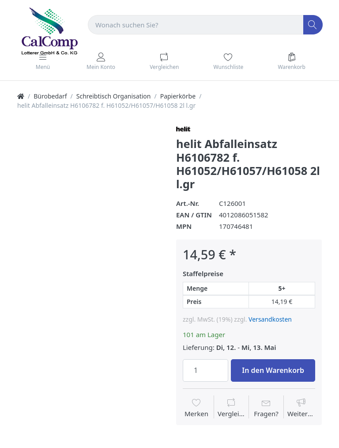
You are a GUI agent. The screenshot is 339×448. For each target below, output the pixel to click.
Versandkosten (270, 319)
